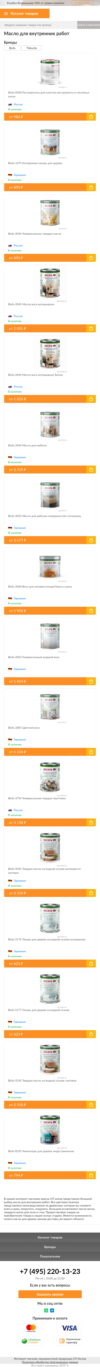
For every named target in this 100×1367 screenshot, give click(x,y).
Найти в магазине (88, 24)
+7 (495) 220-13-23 (50, 1271)
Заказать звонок (50, 1294)
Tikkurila (31, 48)
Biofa (12, 48)
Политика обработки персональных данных (50, 1362)
